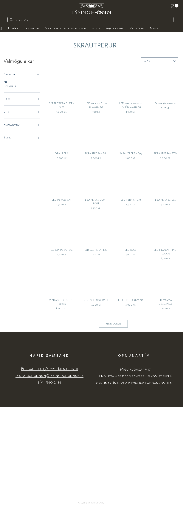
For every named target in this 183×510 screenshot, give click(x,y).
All (5, 82)
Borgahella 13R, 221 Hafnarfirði (49, 368)
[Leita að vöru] (90, 20)
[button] (174, 5)
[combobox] (159, 61)
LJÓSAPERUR (10, 86)
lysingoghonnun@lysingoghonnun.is (49, 375)
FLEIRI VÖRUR (113, 323)
